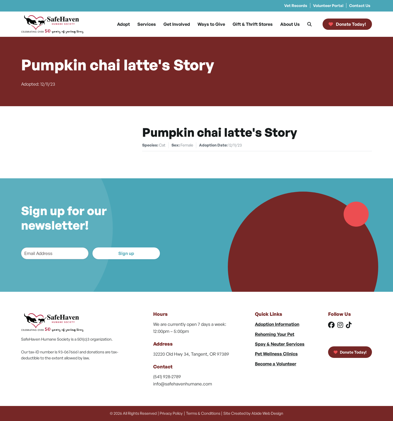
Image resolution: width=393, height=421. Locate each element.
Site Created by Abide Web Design (253, 413)
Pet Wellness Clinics (276, 353)
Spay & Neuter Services (280, 344)
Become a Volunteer (275, 363)
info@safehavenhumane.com (182, 383)
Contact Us (359, 5)
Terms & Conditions (203, 413)
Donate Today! (350, 352)
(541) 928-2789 (167, 376)
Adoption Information (277, 324)
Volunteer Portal (328, 5)
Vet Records (295, 5)
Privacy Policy (171, 413)
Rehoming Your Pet (274, 334)
